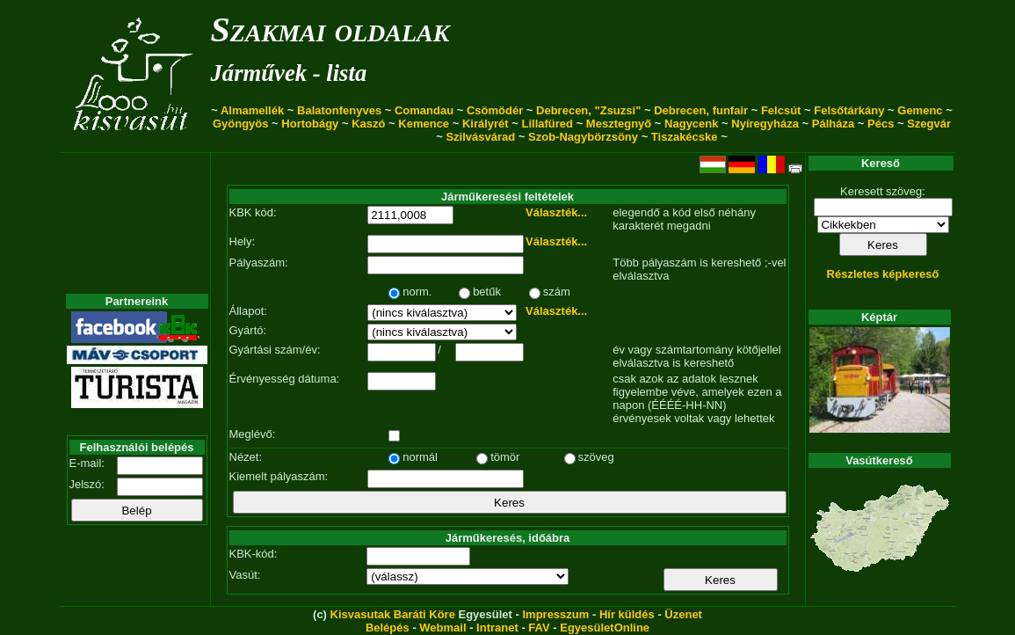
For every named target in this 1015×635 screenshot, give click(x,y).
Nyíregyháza (765, 123)
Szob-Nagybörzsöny (583, 136)
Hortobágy (309, 123)
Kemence (423, 123)
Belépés (388, 627)
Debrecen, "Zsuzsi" (588, 110)
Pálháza (833, 123)
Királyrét (485, 123)
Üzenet (683, 614)
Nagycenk (691, 123)
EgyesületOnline (604, 627)
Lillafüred (548, 123)
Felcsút (781, 110)
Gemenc (919, 110)
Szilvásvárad (480, 136)
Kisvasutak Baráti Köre (392, 614)
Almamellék (252, 110)
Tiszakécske (684, 136)
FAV (538, 627)
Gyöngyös (241, 123)
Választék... (556, 212)
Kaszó (368, 123)
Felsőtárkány (849, 110)
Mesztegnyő (618, 123)
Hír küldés (627, 614)
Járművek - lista (289, 73)
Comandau (424, 110)
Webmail (442, 627)
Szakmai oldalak (330, 29)
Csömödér (495, 110)
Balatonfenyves (339, 110)
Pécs (880, 123)
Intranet (497, 627)
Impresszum (555, 614)
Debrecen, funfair (701, 110)
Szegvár (929, 123)
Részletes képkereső (883, 274)
